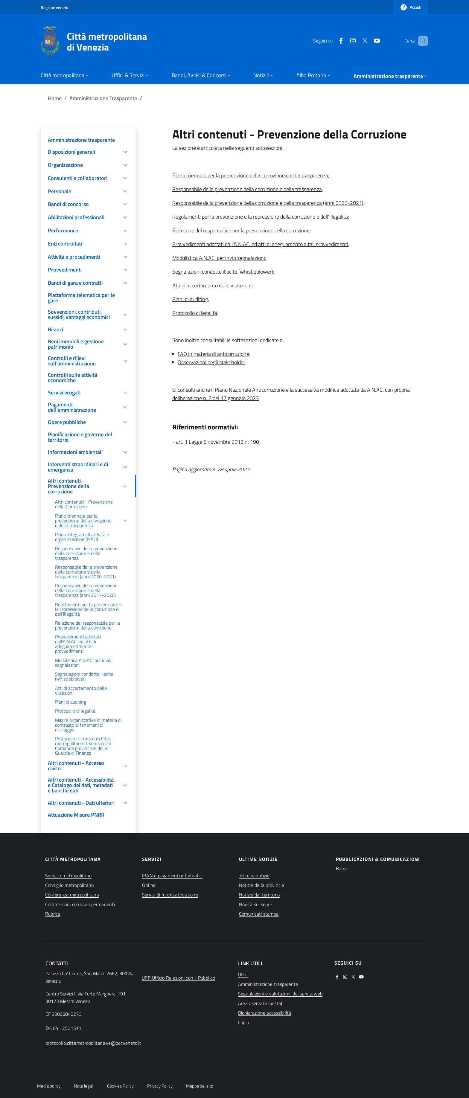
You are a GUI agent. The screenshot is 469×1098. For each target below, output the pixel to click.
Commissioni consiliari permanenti (80, 904)
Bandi (342, 868)
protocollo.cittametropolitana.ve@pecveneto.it (93, 1043)
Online (149, 885)
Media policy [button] (48, 1085)
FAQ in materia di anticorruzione (213, 354)
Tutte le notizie (254, 875)
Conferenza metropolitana (72, 894)
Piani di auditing (190, 299)
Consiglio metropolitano (69, 885)
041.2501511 (67, 1028)
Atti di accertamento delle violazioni (212, 285)
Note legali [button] (84, 1085)
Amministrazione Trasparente (103, 98)
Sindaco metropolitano (68, 875)
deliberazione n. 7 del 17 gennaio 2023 (215, 398)
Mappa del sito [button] (199, 1085)
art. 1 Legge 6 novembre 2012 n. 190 (217, 442)
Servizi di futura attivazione (170, 894)
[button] (410, 7)
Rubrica (52, 913)
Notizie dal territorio (259, 894)
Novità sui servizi (256, 904)
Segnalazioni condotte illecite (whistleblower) (222, 272)
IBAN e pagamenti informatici (172, 875)
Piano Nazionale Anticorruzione (250, 390)
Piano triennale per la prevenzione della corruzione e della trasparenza (250, 175)
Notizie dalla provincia (261, 885)
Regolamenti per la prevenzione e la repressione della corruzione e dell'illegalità (260, 217)
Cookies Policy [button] (120, 1085)
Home (55, 98)
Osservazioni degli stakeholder (211, 362)
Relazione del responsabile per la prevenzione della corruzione (241, 230)
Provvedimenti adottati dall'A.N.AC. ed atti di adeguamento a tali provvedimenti (260, 244)
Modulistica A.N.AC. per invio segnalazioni (218, 258)
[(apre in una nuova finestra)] (332, 40)
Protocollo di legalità (194, 313)
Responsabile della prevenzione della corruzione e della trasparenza (247, 189)
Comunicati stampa (258, 913)
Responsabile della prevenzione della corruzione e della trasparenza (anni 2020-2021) (267, 203)
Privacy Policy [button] (160, 1085)
